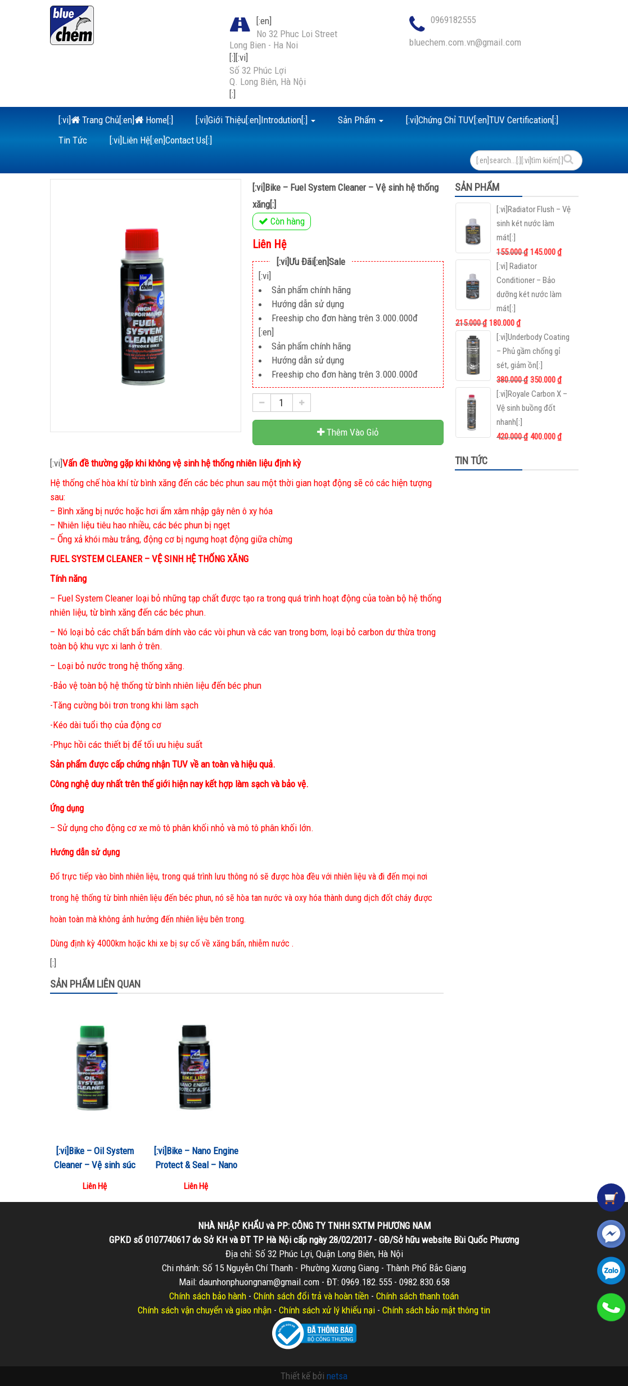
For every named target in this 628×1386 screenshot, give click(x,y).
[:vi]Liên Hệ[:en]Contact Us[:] (161, 140)
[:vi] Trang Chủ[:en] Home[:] (115, 119)
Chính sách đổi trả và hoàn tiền (311, 1296)
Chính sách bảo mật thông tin (436, 1310)
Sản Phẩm (360, 119)
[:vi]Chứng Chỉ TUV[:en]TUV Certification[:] (482, 119)
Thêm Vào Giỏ (348, 432)
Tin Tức (72, 140)
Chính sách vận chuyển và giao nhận (205, 1310)
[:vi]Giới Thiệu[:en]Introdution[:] (255, 119)
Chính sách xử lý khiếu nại (327, 1310)
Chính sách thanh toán (417, 1296)
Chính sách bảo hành (207, 1296)
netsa (337, 1375)
